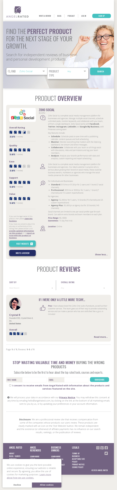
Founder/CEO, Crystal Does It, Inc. (21, 319)
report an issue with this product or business (22, 235)
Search (100, 71)
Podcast (71, 16)
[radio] (10, 132)
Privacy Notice (67, 397)
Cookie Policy (77, 467)
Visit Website (25, 244)
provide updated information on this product (21, 232)
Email (51, 379)
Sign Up (101, 16)
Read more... (101, 336)
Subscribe (99, 379)
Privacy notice (78, 464)
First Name (11, 379)
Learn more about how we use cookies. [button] (29, 476)
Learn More (34, 456)
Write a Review (45, 16)
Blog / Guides (14, 456)
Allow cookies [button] (47, 485)
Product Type (54, 73)
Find (12, 71)
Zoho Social (47, 109)
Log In (83, 16)
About (11, 453)
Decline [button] (17, 485)
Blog (59, 16)
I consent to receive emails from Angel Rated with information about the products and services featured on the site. (59, 387)
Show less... (101, 254)
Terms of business (76, 454)
